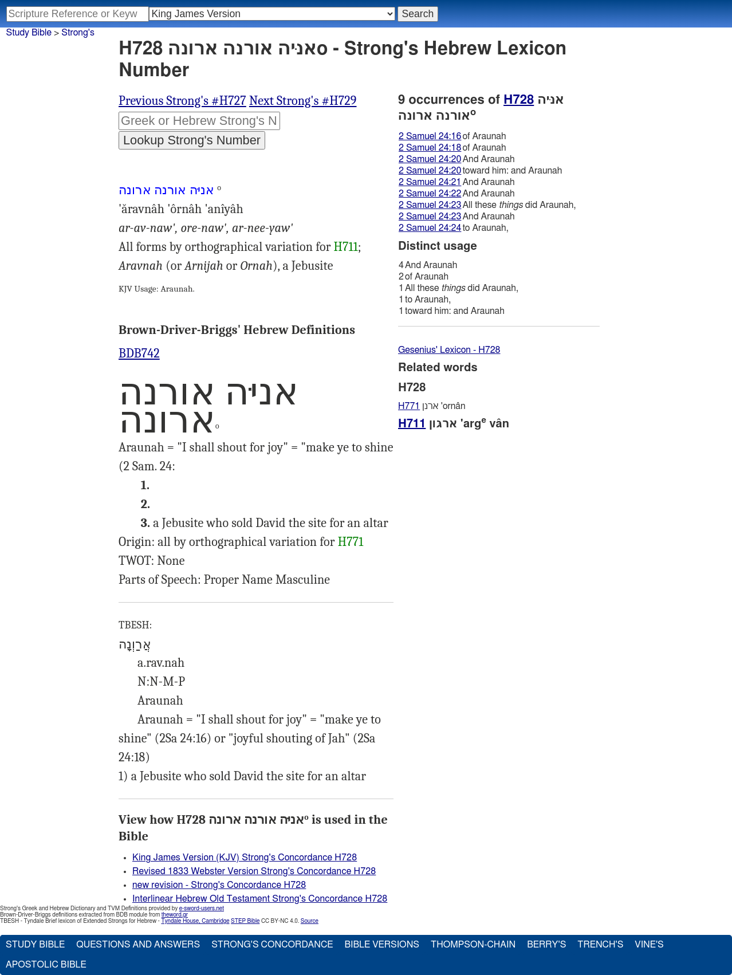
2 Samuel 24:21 (430, 182)
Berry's (546, 944)
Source (309, 921)
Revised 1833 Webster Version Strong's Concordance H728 (254, 871)
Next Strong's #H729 (303, 100)
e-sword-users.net (201, 908)
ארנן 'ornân (432, 406)
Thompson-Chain (473, 944)
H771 (351, 541)
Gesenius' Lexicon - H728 (449, 350)
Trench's (600, 944)
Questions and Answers (138, 944)
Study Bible (29, 32)
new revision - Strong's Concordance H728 (219, 885)
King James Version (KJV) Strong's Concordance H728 (244, 857)
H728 (518, 99)
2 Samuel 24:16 (430, 136)
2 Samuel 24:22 (430, 193)
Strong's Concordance (272, 944)
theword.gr (175, 915)
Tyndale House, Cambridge (195, 921)
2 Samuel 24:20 (430, 159)
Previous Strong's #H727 (182, 100)
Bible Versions (381, 944)
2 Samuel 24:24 (430, 228)
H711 (346, 246)
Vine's (649, 944)
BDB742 (139, 353)
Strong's (78, 32)
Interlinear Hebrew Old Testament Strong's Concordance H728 (259, 898)
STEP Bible (245, 921)
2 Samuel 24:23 (430, 205)
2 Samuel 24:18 (430, 147)
